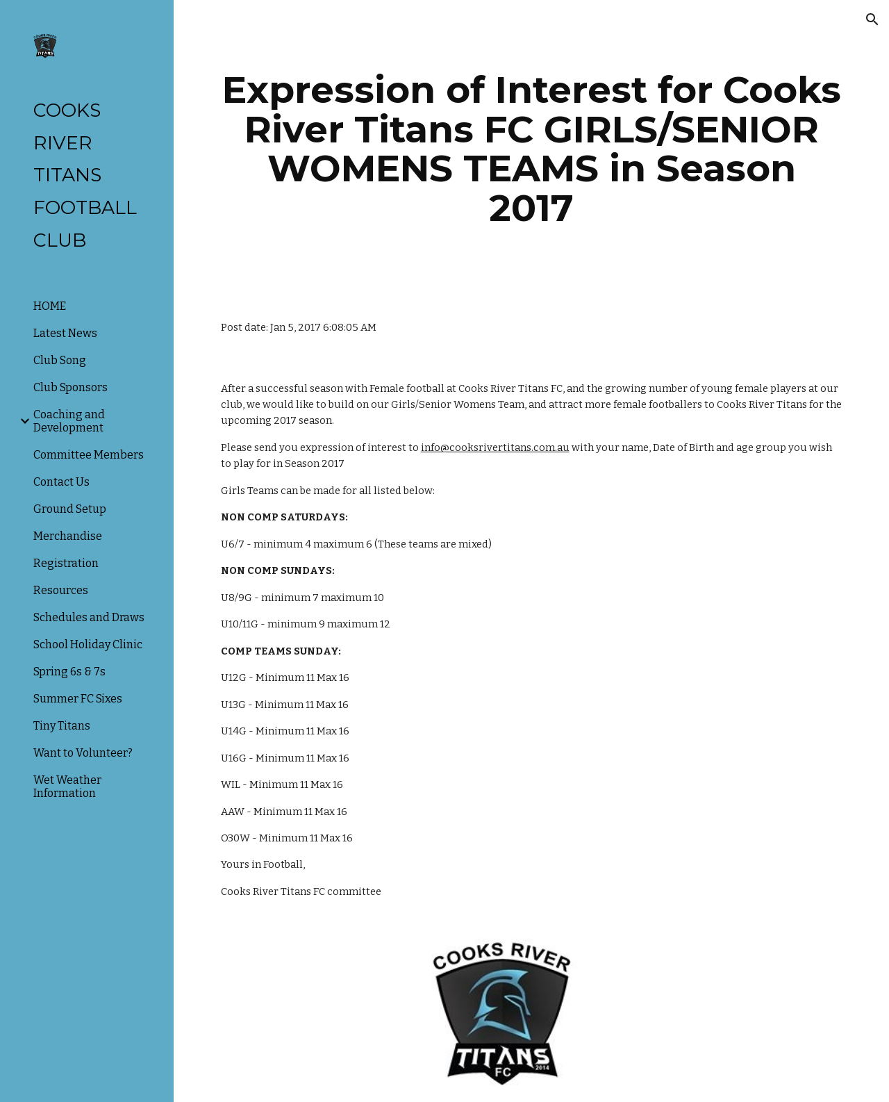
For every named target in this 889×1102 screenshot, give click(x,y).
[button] (872, 19)
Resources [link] (60, 590)
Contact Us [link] (61, 481)
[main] (531, 149)
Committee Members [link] (88, 454)
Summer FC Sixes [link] (77, 698)
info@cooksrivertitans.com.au (495, 447)
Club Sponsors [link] (70, 387)
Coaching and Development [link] (69, 421)
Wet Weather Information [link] (67, 786)
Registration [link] (66, 563)
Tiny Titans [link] (61, 725)
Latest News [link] (65, 333)
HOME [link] (49, 306)
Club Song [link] (59, 360)
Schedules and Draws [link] (88, 617)
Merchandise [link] (67, 536)
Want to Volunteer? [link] (83, 752)
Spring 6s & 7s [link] (69, 671)
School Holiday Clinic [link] (87, 644)
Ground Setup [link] (69, 509)
